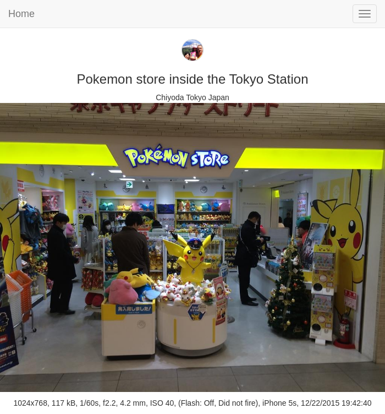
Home (21, 13)
